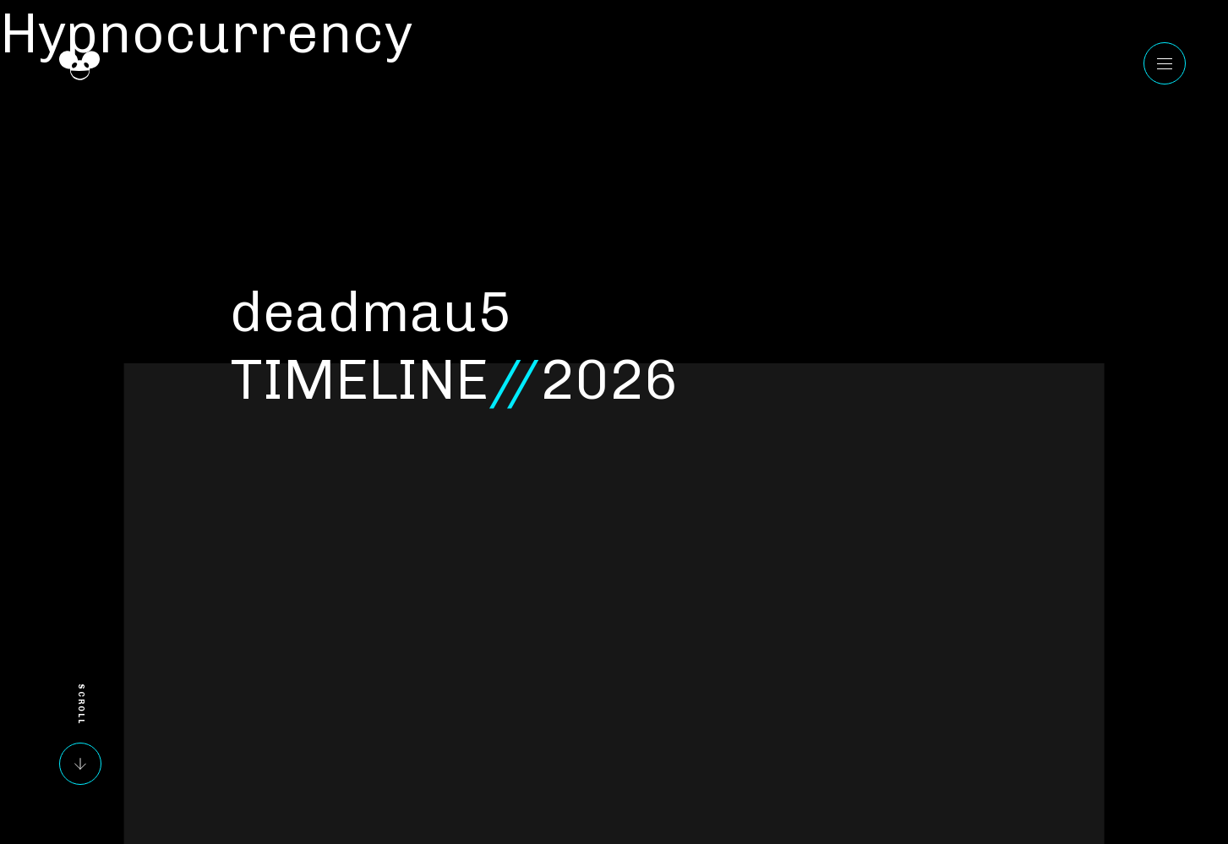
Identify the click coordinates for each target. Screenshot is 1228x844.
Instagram (1161, 696)
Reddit (1161, 777)
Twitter (1161, 736)
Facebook (1161, 655)
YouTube (1161, 615)
